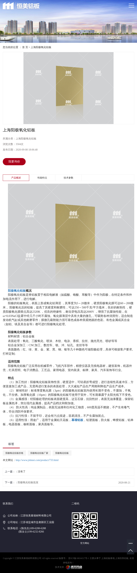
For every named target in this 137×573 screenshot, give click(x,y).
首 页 (25, 47)
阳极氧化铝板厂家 (39, 453)
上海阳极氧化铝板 (41, 47)
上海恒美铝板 (122, 558)
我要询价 (14, 161)
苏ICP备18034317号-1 (78, 558)
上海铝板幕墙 (108, 558)
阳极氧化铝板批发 (28, 482)
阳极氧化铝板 (62, 453)
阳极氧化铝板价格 (14, 453)
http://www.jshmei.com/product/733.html (37, 460)
